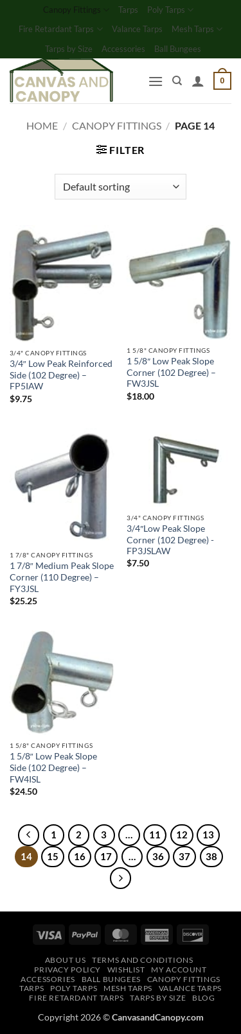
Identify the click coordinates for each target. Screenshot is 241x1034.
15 (52, 856)
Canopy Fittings (76, 10)
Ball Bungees (177, 49)
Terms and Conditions (142, 960)
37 (184, 856)
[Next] (121, 878)
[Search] (177, 81)
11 (155, 834)
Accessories (123, 49)
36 (158, 856)
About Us (65, 960)
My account (178, 969)
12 (182, 834)
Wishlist (126, 969)
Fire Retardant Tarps (60, 29)
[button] (155, 81)
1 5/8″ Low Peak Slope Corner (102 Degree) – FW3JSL (171, 372)
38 (211, 856)
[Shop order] (120, 186)
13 (208, 834)
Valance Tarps (137, 29)
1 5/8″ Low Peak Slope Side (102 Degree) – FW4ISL (53, 767)
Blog (203, 998)
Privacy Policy (67, 969)
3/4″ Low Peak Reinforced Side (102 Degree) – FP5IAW (61, 375)
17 (106, 856)
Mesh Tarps (197, 29)
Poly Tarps (170, 10)
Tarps (128, 9)
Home (42, 125)
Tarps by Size (69, 49)
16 (79, 856)
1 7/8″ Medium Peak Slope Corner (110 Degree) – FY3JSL (62, 577)
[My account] (198, 81)
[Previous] (29, 835)
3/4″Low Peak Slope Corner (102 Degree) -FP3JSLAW (170, 539)
